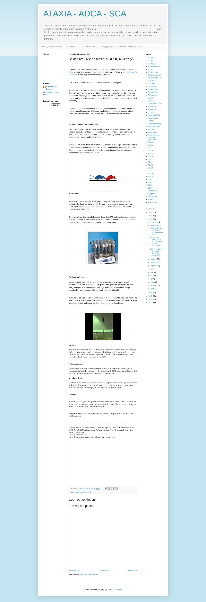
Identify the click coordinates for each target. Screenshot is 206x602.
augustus (154, 266)
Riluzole (151, 142)
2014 (151, 299)
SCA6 (150, 182)
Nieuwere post (74, 570)
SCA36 (150, 174)
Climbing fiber (153, 89)
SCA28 (150, 168)
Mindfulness (152, 132)
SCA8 (150, 188)
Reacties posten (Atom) (89, 574)
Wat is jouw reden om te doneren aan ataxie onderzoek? (156, 242)
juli (151, 269)
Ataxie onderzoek (81, 492)
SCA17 (150, 159)
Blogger (119, 589)
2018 (151, 216)
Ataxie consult (153, 72)
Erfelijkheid (152, 107)
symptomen (152, 197)
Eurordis (151, 112)
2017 (151, 219)
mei (152, 276)
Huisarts (151, 130)
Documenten (71, 46)
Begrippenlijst (108, 46)
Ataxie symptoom (154, 78)
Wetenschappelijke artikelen (130, 46)
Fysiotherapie (153, 118)
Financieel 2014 (154, 115)
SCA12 (150, 154)
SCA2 (150, 162)
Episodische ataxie (155, 104)
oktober (153, 259)
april (152, 279)
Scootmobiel (152, 191)
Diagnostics (152, 92)
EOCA (150, 101)
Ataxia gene (152, 64)
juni (152, 272)
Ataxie (150, 69)
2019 (151, 213)
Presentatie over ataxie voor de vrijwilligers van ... (156, 231)
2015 (151, 296)
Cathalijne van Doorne (51, 88)
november (154, 225)
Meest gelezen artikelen (51, 46)
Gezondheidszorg (154, 124)
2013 (151, 303)
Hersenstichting (154, 127)
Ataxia (150, 61)
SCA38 (150, 176)
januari (153, 289)
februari (153, 285)
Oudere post (132, 570)
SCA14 (150, 156)
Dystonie (151, 98)
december (154, 222)
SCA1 (150, 148)
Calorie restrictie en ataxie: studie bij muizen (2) (156, 252)
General (151, 121)
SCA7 (150, 185)
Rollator (151, 145)
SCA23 (150, 165)
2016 (151, 293)
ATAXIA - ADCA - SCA (84, 13)
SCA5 (150, 179)
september (154, 262)
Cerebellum (152, 87)
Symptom (151, 194)
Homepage (104, 570)
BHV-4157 (152, 81)
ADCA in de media (89, 46)
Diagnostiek (152, 95)
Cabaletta (151, 84)
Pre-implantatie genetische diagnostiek (153, 137)
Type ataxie (152, 202)
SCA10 (150, 151)
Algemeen (152, 58)
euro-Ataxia (152, 109)
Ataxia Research (154, 66)
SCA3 (89, 492)
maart (152, 282)
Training (151, 199)
